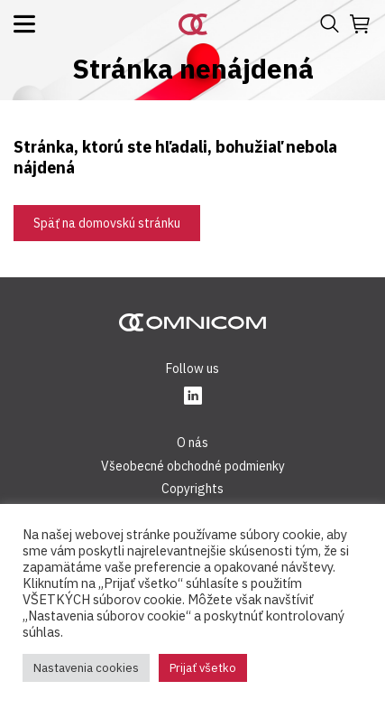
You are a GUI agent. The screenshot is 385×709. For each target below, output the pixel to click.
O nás (192, 442)
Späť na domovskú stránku (106, 223)
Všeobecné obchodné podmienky (193, 466)
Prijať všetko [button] (203, 668)
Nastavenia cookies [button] (86, 668)
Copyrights (192, 488)
